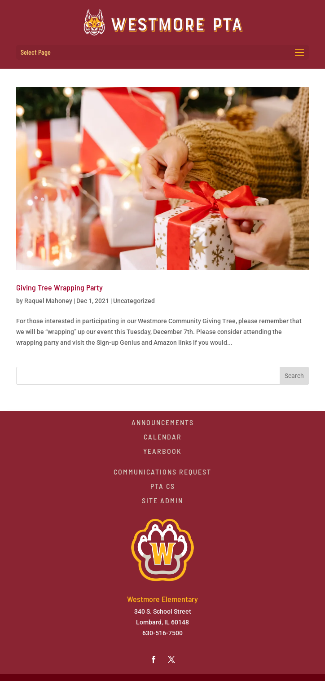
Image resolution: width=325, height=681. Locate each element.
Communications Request (162, 471)
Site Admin (162, 500)
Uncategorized (134, 300)
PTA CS (162, 486)
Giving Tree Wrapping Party (59, 287)
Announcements (163, 422)
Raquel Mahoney (48, 300)
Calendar (163, 436)
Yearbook (162, 451)
